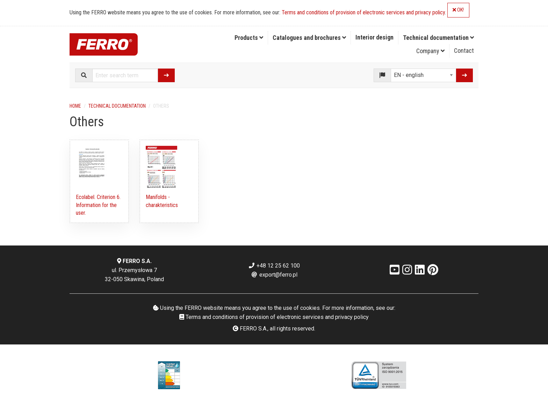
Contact (464, 50)
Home (75, 106)
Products (249, 37)
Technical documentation (438, 37)
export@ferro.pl (274, 274)
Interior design (374, 37)
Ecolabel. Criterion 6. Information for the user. (98, 205)
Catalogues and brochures (309, 37)
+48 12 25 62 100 (274, 265)
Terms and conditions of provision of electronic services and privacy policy (363, 12)
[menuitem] (249, 37)
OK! (458, 10)
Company (430, 51)
